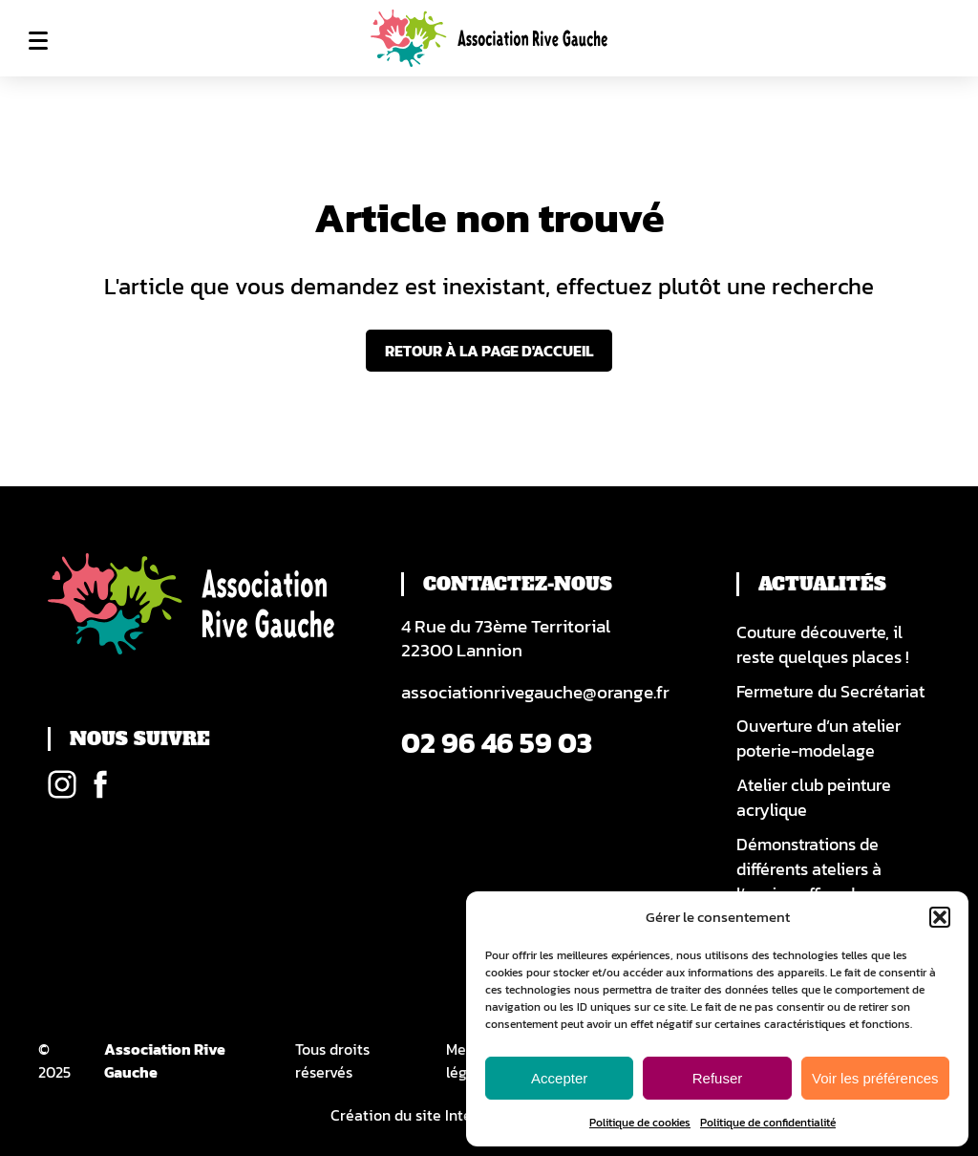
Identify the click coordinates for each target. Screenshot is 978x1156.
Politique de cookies (640, 1122)
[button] (939, 917)
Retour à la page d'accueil (489, 350)
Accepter (559, 1078)
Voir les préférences (875, 1078)
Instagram (62, 784)
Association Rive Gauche (164, 1060)
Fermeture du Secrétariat (830, 691)
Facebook (100, 784)
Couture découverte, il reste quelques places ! (822, 645)
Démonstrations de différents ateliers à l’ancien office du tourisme (809, 881)
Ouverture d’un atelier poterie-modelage (818, 738)
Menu (38, 40)
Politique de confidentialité (768, 1122)
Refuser (717, 1078)
